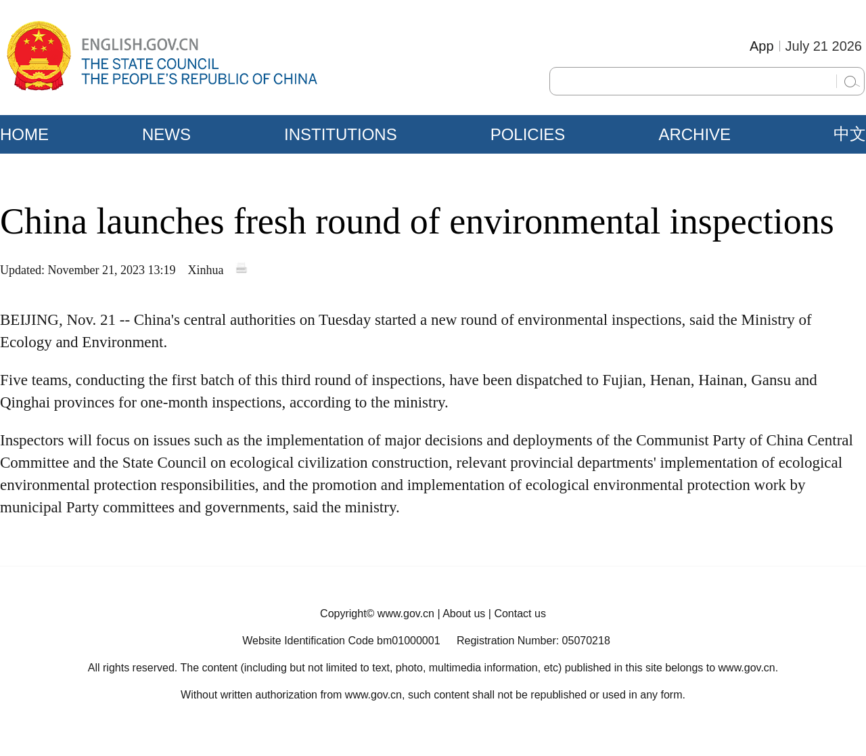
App (762, 46)
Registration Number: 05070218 (533, 640)
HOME (24, 134)
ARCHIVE (694, 134)
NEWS (166, 134)
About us (463, 613)
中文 (850, 134)
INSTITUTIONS (340, 134)
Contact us (519, 613)
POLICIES (528, 134)
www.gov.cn (406, 613)
